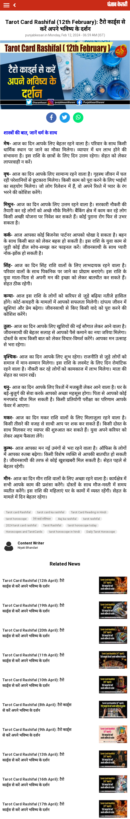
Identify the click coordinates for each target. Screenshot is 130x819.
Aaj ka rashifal (67, 519)
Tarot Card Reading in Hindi (88, 512)
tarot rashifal (91, 519)
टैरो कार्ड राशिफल (42, 519)
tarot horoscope (16, 519)
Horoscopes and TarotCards (24, 531)
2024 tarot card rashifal (21, 525)
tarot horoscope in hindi (64, 531)
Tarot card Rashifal (18, 512)
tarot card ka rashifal (50, 512)
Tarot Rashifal (52, 525)
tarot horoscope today (82, 525)
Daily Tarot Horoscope (100, 531)
